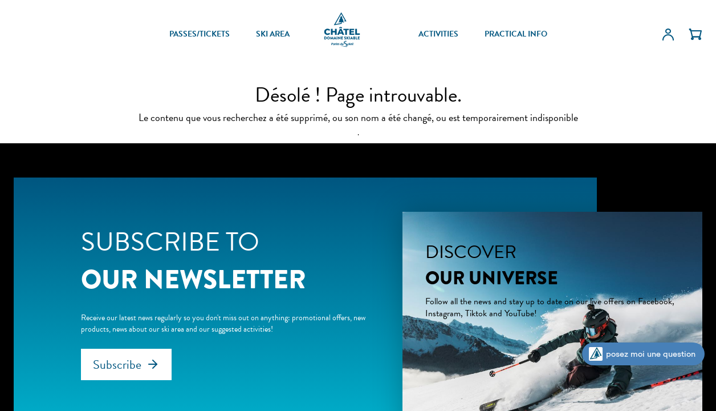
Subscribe (117, 364)
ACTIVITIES (438, 34)
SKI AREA (273, 34)
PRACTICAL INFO (516, 34)
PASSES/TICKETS (199, 34)
